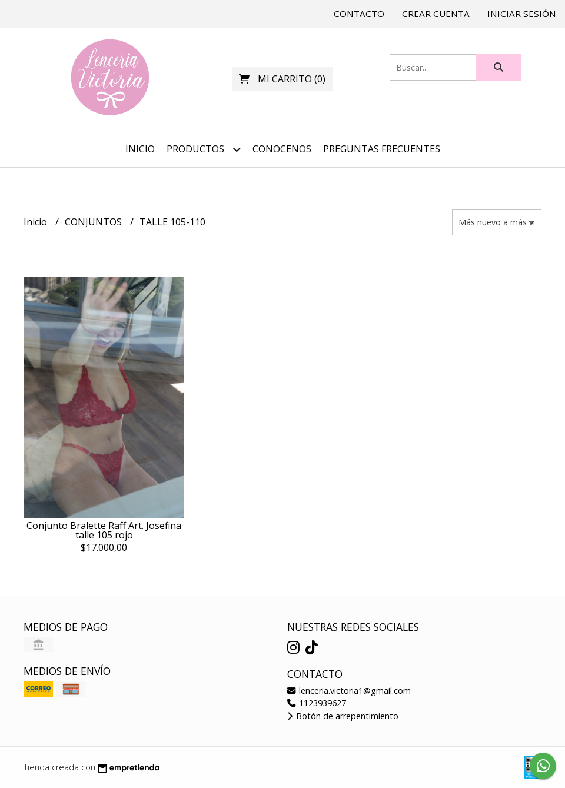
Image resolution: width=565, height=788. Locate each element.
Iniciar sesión (521, 13)
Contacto (359, 13)
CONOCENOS (281, 148)
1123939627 (316, 703)
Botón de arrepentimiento (342, 715)
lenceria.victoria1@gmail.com (349, 690)
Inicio (140, 148)
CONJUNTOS (94, 221)
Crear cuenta (436, 13)
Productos (204, 149)
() (282, 78)
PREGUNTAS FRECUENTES (381, 148)
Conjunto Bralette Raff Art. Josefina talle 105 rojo (103, 530)
